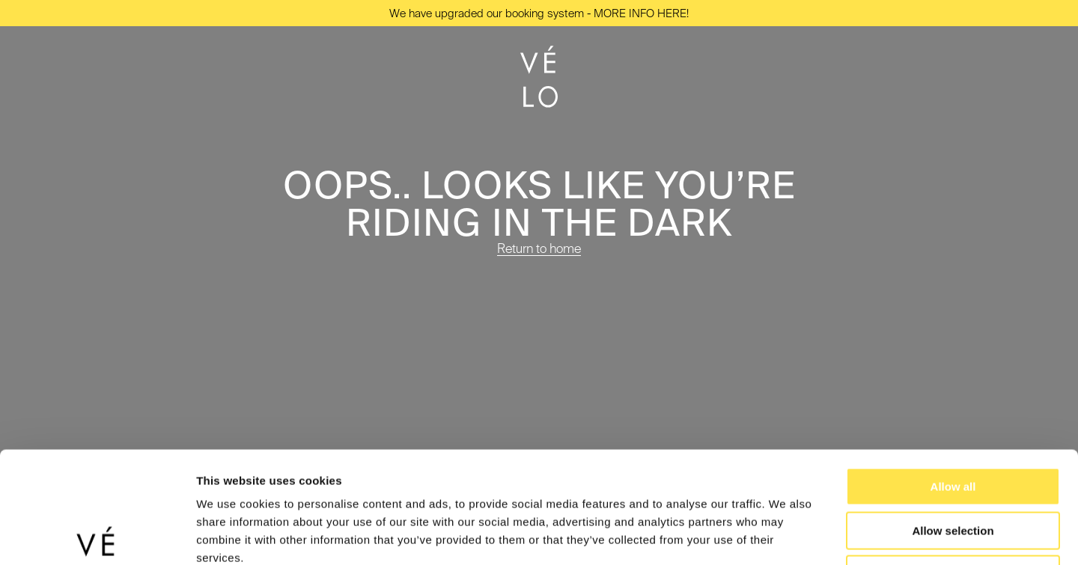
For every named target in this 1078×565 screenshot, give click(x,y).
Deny (953, 469)
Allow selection (952, 426)
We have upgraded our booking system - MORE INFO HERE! (539, 13)
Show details (785, 535)
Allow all (953, 382)
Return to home (539, 248)
